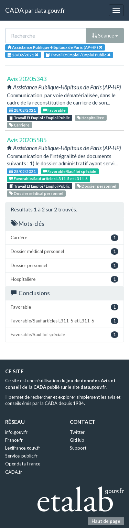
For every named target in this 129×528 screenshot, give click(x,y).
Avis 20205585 (26, 140)
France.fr (14, 440)
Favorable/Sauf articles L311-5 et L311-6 (48, 178)
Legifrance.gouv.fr (22, 448)
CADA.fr (13, 472)
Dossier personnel (96, 186)
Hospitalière (90, 118)
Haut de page (106, 521)
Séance (105, 35)
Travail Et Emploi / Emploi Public (39, 118)
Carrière (19, 125)
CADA (14, 10)
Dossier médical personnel (36, 193)
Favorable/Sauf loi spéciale (69, 171)
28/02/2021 (22, 110)
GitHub (77, 440)
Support (78, 448)
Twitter (77, 432)
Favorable (54, 110)
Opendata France (22, 463)
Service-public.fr (21, 456)
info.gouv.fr (16, 432)
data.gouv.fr (49, 10)
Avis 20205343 (26, 78)
